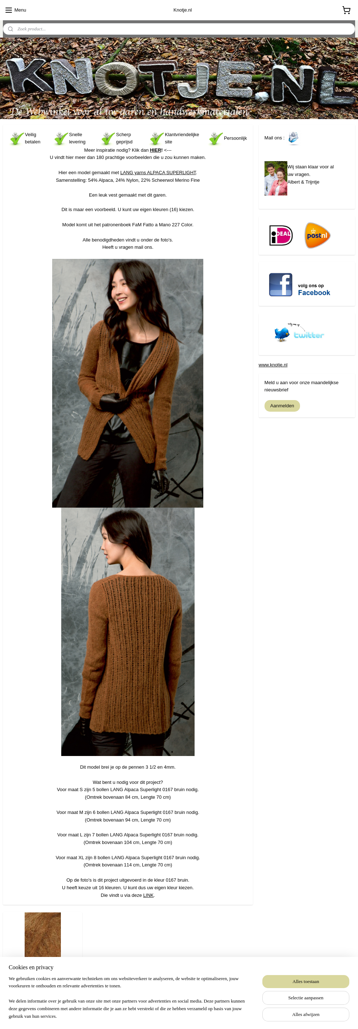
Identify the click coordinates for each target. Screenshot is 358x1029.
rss (165, 1015)
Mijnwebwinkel (245, 1015)
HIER (155, 149)
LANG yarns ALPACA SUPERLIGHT (158, 172)
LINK (148, 895)
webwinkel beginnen (189, 1015)
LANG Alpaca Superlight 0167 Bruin (42, 975)
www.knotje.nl (273, 365)
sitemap (152, 1015)
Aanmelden (282, 405)
